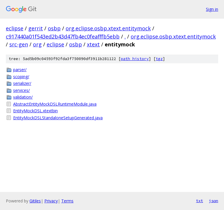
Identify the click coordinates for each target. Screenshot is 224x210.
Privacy (51, 201)
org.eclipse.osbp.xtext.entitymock (108, 28)
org (37, 44)
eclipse (14, 28)
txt (199, 200)
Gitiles (35, 201)
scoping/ (21, 76)
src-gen (18, 44)
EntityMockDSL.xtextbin (35, 110)
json (213, 200)
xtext (93, 44)
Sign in (212, 9)
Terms (67, 201)
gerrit (35, 28)
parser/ (20, 69)
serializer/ (22, 83)
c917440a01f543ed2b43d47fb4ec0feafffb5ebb (63, 36)
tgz (159, 58)
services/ (21, 90)
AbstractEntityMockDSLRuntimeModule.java (55, 104)
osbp (54, 28)
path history (135, 58)
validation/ (23, 97)
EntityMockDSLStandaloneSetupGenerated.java (58, 117)
